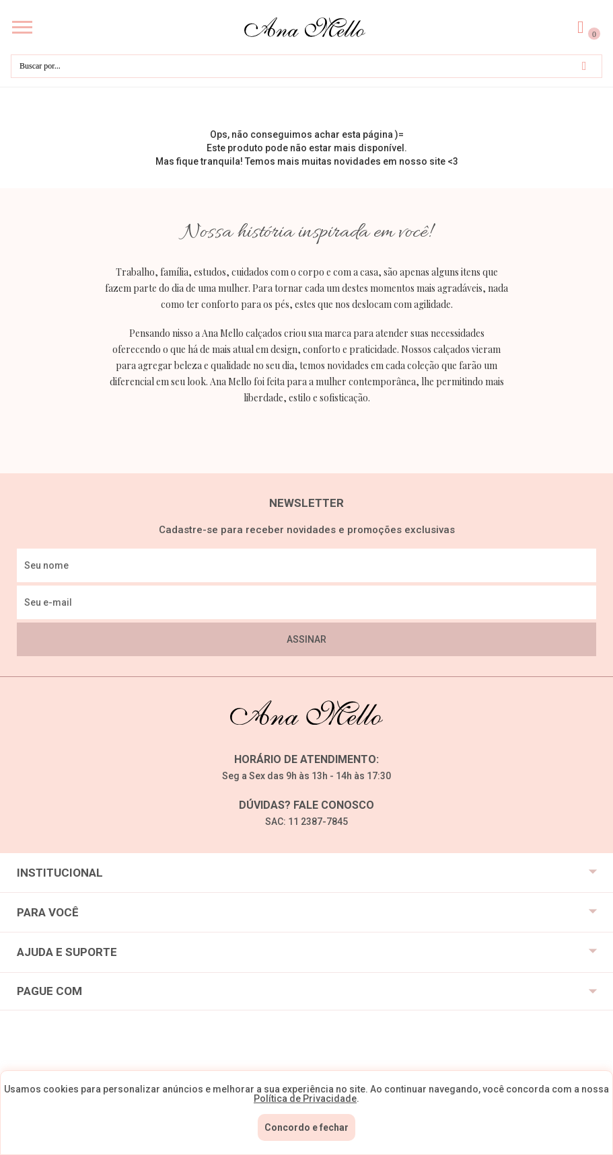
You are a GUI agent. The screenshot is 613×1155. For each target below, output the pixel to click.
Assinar (306, 639)
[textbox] (306, 66)
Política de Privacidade (305, 1098)
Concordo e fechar (306, 1127)
